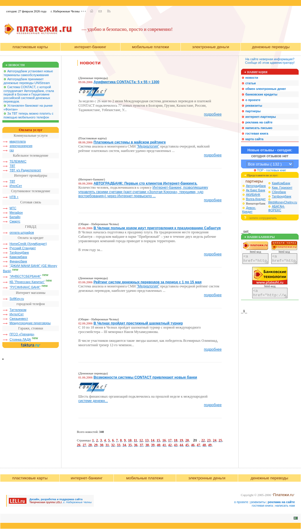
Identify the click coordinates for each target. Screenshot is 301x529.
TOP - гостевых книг (270, 170)
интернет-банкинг (90, 47)
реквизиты (258, 502)
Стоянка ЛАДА (20, 339)
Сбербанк (279, 192)
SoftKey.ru (16, 298)
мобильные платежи (150, 47)
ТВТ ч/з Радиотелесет (25, 170)
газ (11, 150)
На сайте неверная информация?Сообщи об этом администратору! (270, 60)
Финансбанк (18, 261)
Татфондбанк (19, 252)
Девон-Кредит (249, 209)
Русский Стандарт (22, 248)
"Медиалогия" (148, 146)
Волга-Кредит (256, 199)
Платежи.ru (283, 495)
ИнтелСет (16, 314)
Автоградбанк (256, 186)
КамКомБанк (281, 183)
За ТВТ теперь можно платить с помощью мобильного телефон (28, 115)
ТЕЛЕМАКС (17, 161)
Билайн (14, 217)
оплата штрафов (21, 232)
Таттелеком (17, 310)
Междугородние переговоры (30, 323)
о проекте (241, 502)
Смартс (14, 221)
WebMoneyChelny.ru (282, 202)
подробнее (213, 114)
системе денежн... (93, 401)
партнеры (254, 181)
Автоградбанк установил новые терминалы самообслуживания (28, 73)
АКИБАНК (253, 194)
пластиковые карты (30, 47)
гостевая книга (262, 505)
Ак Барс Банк (255, 190)
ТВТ (12, 166)
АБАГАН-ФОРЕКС (276, 208)
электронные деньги (210, 47)
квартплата (17, 141)
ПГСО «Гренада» (21, 334)
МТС (12, 208)
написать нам (285, 505)
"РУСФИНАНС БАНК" (25, 287)
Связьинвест (18, 318)
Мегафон (16, 212)
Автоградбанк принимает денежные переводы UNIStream (27, 81)
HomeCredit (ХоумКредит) (28, 243)
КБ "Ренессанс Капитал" (27, 282)
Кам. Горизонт (282, 187)
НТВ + (14, 197)
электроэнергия (20, 146)
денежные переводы (271, 47)
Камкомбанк (18, 257)
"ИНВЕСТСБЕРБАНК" (25, 276)
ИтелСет (15, 186)
